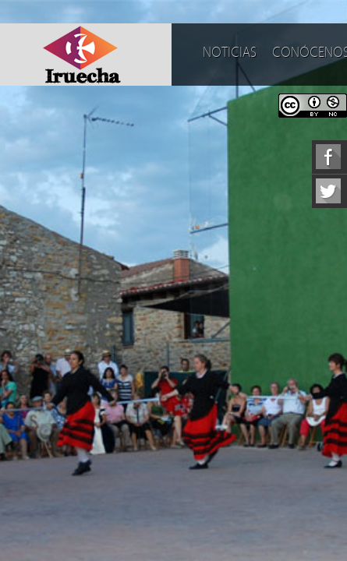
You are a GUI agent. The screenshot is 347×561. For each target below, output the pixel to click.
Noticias (230, 52)
